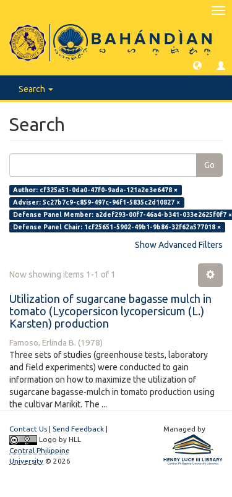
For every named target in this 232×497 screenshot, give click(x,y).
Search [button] (36, 89)
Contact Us (28, 429)
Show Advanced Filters (179, 245)
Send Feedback (78, 429)
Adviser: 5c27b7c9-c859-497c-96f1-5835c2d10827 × (96, 202)
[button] (197, 64)
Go (209, 165)
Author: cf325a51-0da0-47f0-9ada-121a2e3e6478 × (95, 189)
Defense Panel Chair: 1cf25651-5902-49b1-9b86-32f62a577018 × (117, 227)
